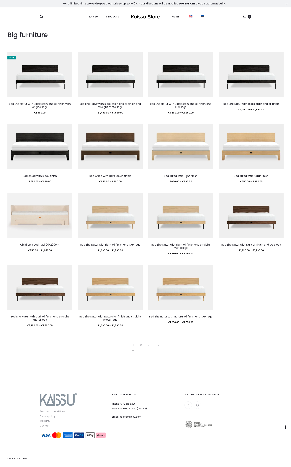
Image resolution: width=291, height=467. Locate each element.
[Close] (286, 4)
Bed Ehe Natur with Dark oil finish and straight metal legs (40, 318)
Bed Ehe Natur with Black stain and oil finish (251, 104)
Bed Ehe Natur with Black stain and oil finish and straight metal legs (110, 105)
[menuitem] (190, 16)
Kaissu (93, 16)
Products (112, 16)
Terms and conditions (52, 411)
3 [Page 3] (149, 345)
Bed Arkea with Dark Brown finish (110, 176)
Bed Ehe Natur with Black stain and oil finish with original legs (40, 105)
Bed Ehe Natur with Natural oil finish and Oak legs (180, 316)
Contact (44, 425)
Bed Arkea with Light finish (180, 176)
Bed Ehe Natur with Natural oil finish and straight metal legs (110, 318)
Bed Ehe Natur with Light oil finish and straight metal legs (180, 246)
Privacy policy (47, 416)
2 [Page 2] (141, 345)
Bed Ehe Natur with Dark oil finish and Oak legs (251, 245)
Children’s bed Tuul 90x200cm (40, 245)
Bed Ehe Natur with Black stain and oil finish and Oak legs (180, 105)
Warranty (45, 420)
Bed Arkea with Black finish (40, 176)
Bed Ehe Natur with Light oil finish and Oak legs (110, 245)
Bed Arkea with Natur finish (251, 176)
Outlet (176, 16)
